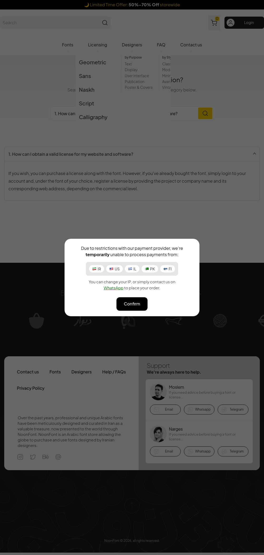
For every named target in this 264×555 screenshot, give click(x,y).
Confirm (132, 303)
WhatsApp (113, 287)
